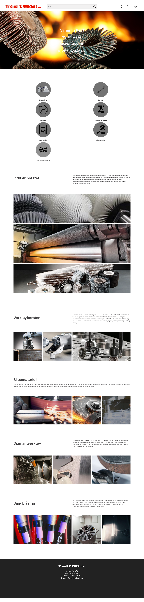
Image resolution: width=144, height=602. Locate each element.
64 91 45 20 (76, 576)
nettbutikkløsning (93, 600)
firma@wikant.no (75, 578)
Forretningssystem (79, 600)
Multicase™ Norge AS (113, 600)
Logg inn (128, 7)
